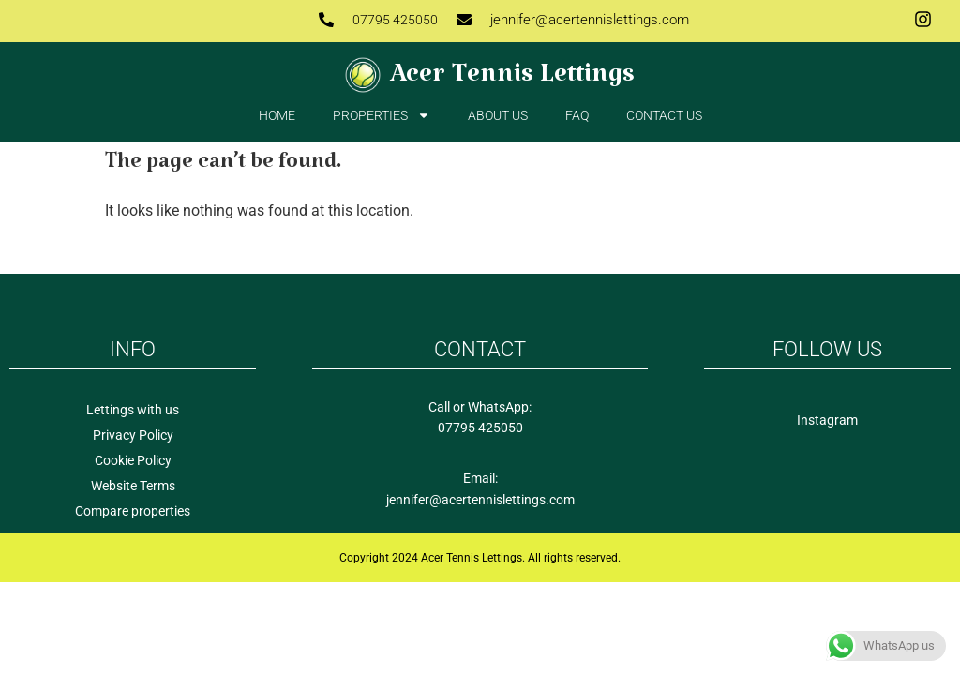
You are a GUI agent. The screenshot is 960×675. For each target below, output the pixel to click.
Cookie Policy (133, 460)
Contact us (664, 115)
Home (277, 115)
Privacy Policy (133, 435)
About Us (498, 115)
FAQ (577, 115)
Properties (381, 115)
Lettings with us (132, 409)
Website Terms (133, 485)
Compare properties (132, 510)
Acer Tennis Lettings (512, 81)
